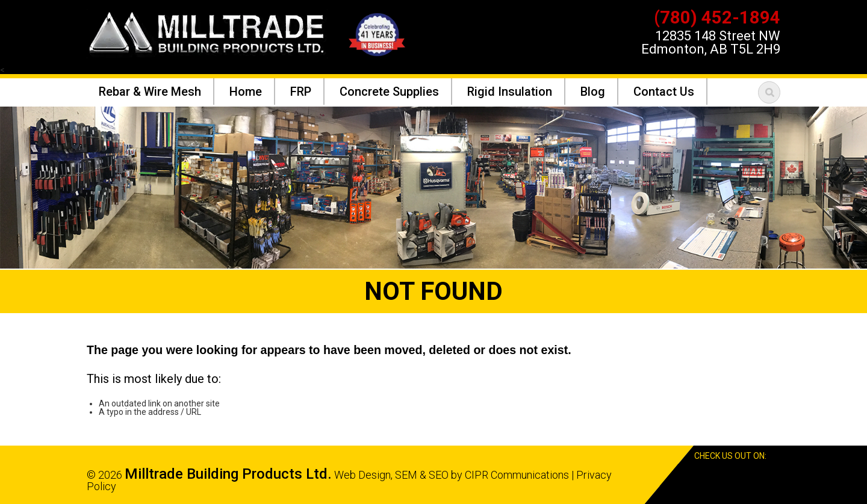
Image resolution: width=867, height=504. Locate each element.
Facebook (732, 475)
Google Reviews (754, 475)
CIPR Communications (517, 474)
